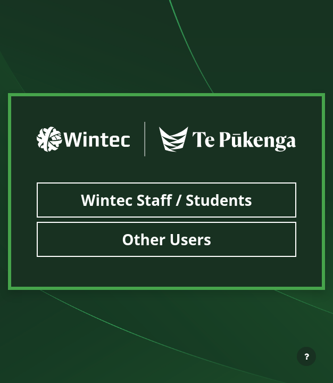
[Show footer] (306, 356)
